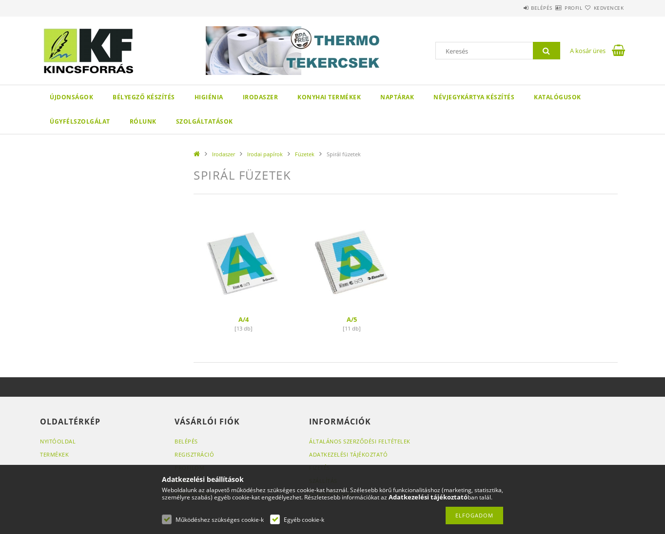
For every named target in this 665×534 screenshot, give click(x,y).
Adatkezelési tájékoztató (348, 454)
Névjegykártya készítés (473, 97)
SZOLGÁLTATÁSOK (204, 121)
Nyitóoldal (58, 441)
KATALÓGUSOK (557, 97)
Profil (556, 7)
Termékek (54, 454)
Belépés (512, 7)
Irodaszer (260, 97)
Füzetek (304, 154)
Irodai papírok (265, 154)
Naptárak (397, 97)
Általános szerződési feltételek (360, 441)
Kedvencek (603, 7)
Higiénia (209, 97)
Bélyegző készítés (144, 97)
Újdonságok (71, 97)
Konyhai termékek (329, 97)
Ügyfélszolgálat (80, 121)
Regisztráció (194, 454)
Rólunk (143, 121)
